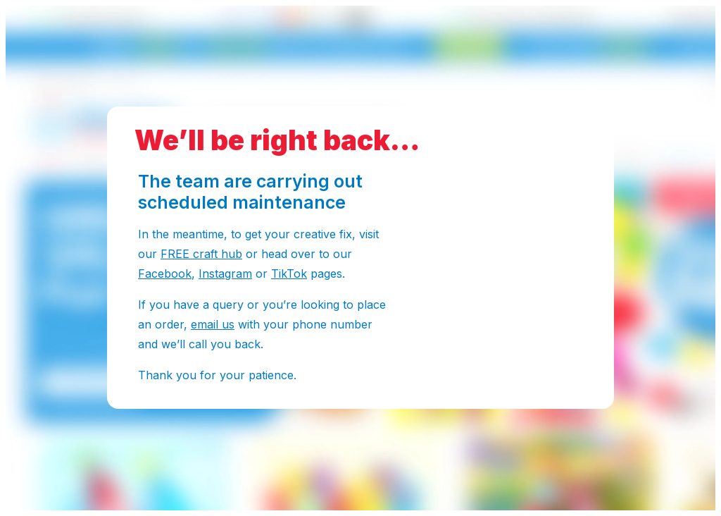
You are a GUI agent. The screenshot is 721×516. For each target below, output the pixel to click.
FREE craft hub (201, 254)
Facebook (165, 273)
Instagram (225, 273)
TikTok (289, 273)
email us (212, 324)
